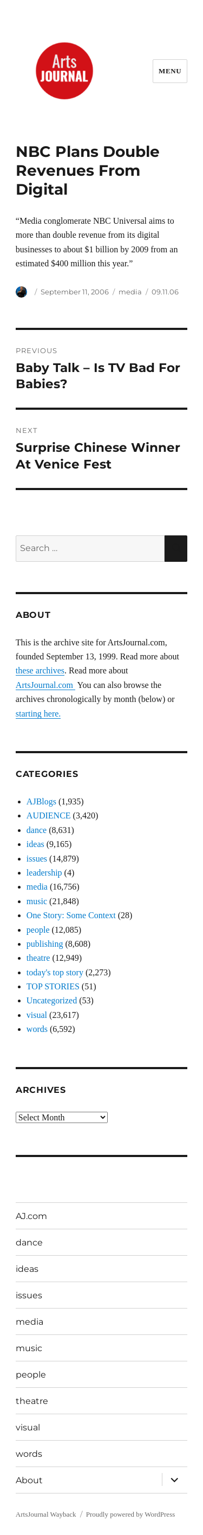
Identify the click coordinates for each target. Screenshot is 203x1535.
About (29, 1480)
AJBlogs (41, 801)
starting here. (38, 713)
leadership (44, 872)
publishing (45, 943)
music (37, 901)
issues (37, 858)
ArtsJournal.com (45, 685)
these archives (40, 670)
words (37, 1029)
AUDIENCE (49, 815)
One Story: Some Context (71, 915)
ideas (35, 844)
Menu (170, 71)
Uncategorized (52, 1000)
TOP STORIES (53, 986)
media (130, 291)
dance (37, 830)
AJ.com (31, 1216)
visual (37, 1015)
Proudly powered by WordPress (130, 1514)
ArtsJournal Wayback (46, 1514)
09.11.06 (165, 291)
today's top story (55, 972)
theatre (38, 957)
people (38, 929)
